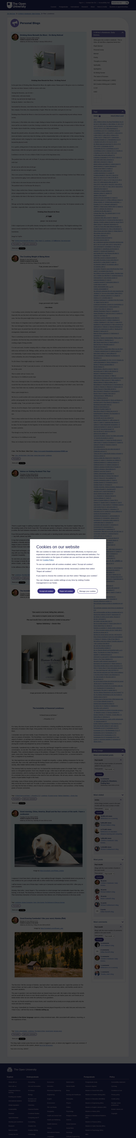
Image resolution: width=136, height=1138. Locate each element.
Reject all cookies (66, 591)
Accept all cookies (46, 591)
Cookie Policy (48, 560)
